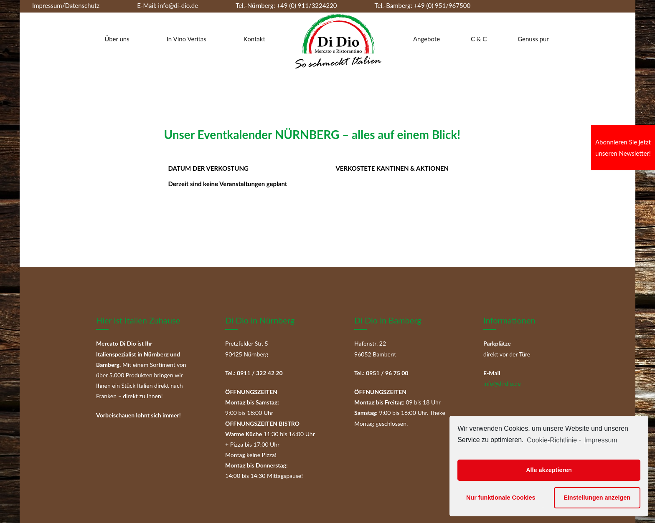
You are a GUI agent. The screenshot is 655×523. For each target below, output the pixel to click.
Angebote (426, 39)
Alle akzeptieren (549, 470)
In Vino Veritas (186, 39)
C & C (479, 39)
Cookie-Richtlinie (552, 440)
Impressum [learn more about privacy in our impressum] (600, 440)
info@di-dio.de (178, 5)
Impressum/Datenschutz (65, 5)
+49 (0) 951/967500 (442, 5)
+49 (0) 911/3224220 (306, 5)
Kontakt (254, 39)
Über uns (116, 39)
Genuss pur (533, 39)
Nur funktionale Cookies (501, 497)
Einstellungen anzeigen (597, 497)
